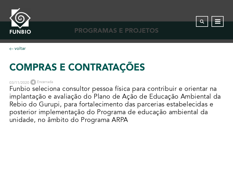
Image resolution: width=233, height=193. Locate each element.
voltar (17, 48)
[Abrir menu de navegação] (218, 21)
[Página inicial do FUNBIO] (20, 21)
